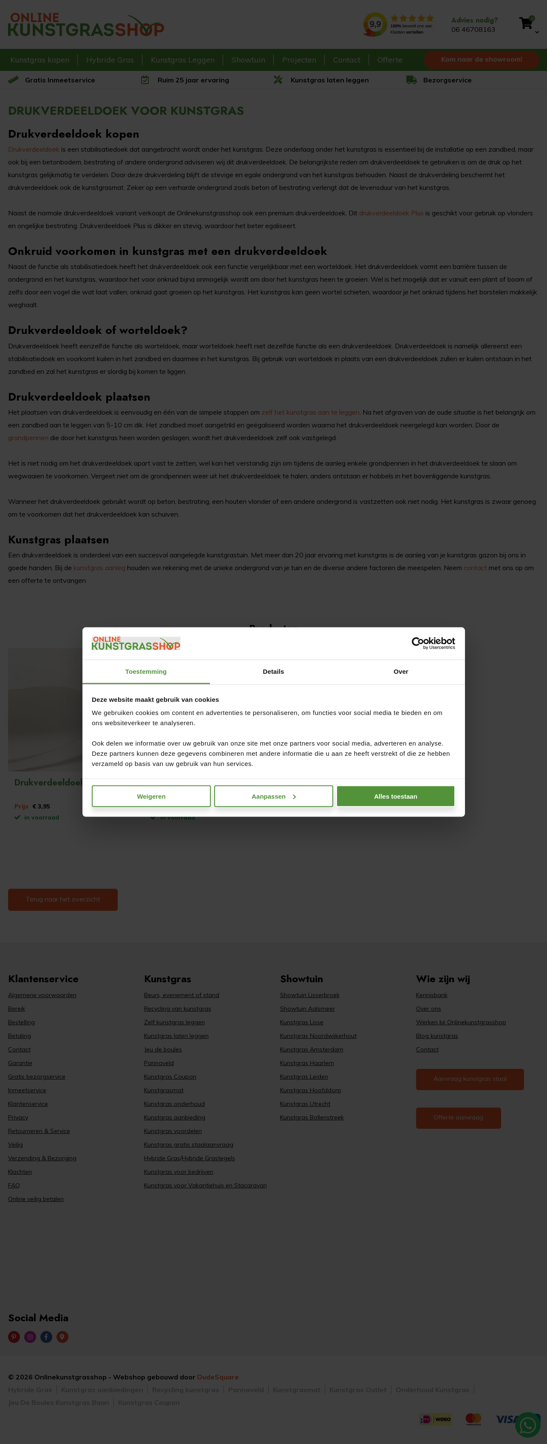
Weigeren (151, 796)
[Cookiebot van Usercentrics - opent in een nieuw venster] (418, 643)
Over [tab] (401, 671)
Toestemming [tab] (146, 671)
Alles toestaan (395, 796)
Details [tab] (273, 671)
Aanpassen (274, 796)
